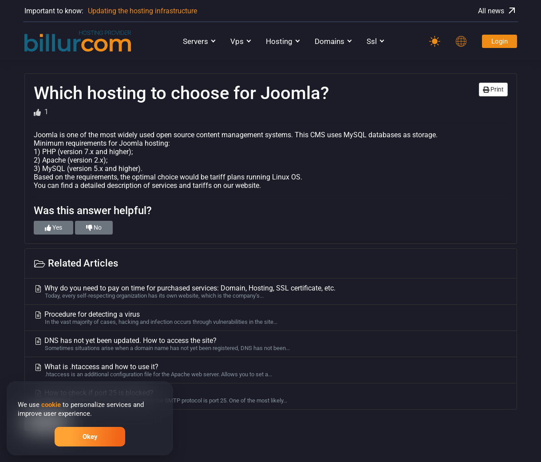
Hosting (279, 41)
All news (497, 10)
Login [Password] (499, 41)
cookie (51, 405)
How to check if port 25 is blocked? (271, 396)
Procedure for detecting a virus (271, 317)
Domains (329, 41)
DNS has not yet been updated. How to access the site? (271, 343)
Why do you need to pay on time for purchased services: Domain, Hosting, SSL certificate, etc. (271, 291)
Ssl (372, 41)
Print (493, 89)
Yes (53, 227)
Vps (237, 41)
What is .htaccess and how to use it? (271, 370)
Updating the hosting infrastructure (142, 11)
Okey (90, 437)
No (94, 227)
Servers (195, 41)
